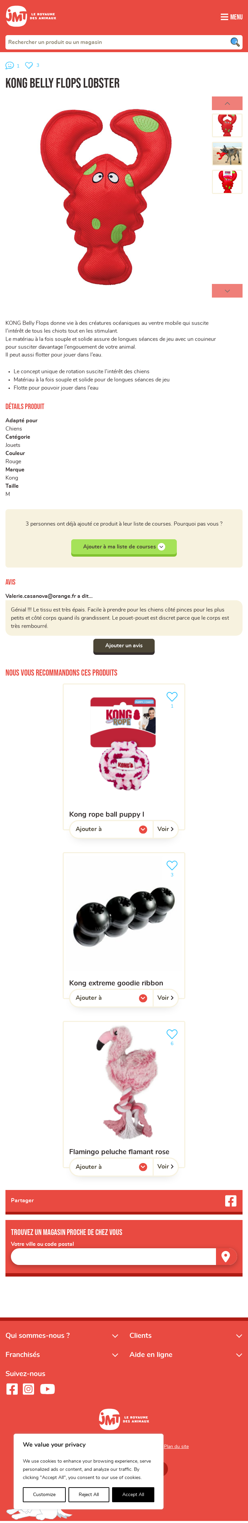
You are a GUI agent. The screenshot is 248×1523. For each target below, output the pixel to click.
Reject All (89, 1494)
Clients (140, 1337)
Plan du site (176, 1448)
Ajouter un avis (124, 647)
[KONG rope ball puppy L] (124, 758)
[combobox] (124, 42)
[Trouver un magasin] (226, 1258)
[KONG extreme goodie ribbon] (124, 927)
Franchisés (22, 1356)
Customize (44, 1494)
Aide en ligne (150, 1356)
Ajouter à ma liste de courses (124, 548)
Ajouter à (102, 832)
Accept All (133, 1494)
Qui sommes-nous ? (37, 1337)
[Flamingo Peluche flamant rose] (124, 1095)
